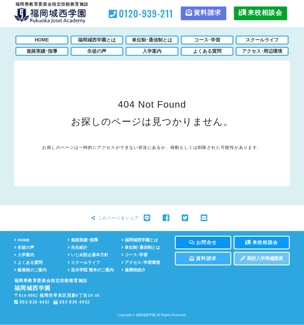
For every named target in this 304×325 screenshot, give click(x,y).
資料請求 (203, 12)
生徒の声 (24, 247)
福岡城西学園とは (139, 240)
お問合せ (203, 242)
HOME (22, 240)
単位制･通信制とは (140, 247)
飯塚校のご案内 (30, 270)
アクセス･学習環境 (140, 262)
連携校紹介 (133, 270)
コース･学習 (134, 255)
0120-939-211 (141, 13)
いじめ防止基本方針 (88, 255)
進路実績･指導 (83, 240)
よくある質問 (28, 262)
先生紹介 (78, 247)
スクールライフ (84, 262)
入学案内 (24, 255)
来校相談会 (260, 12)
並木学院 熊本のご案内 (91, 270)
